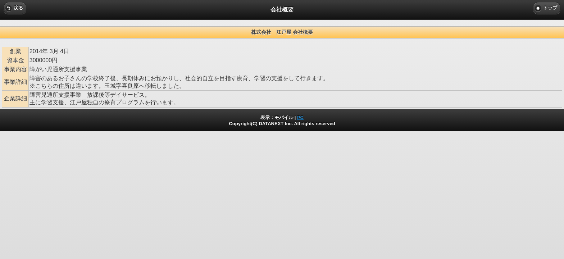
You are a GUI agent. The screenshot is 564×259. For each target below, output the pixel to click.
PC (300, 117)
